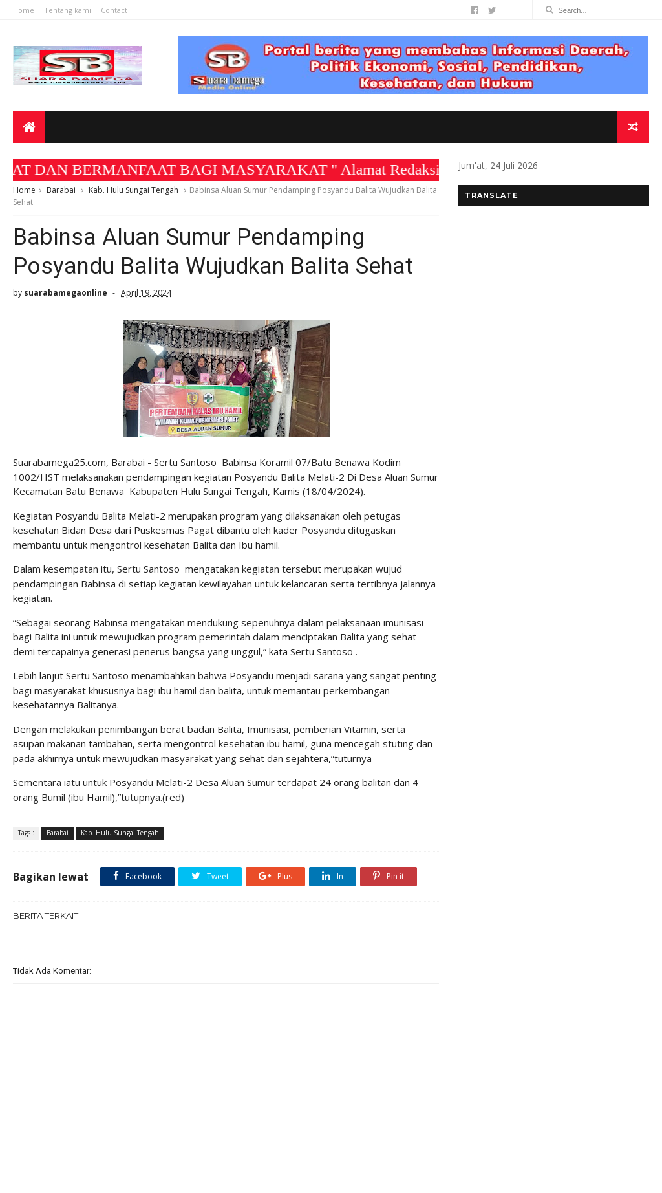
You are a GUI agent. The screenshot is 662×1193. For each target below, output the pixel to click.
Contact (114, 10)
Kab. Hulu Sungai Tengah (133, 189)
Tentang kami (67, 10)
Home (23, 10)
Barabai (61, 189)
